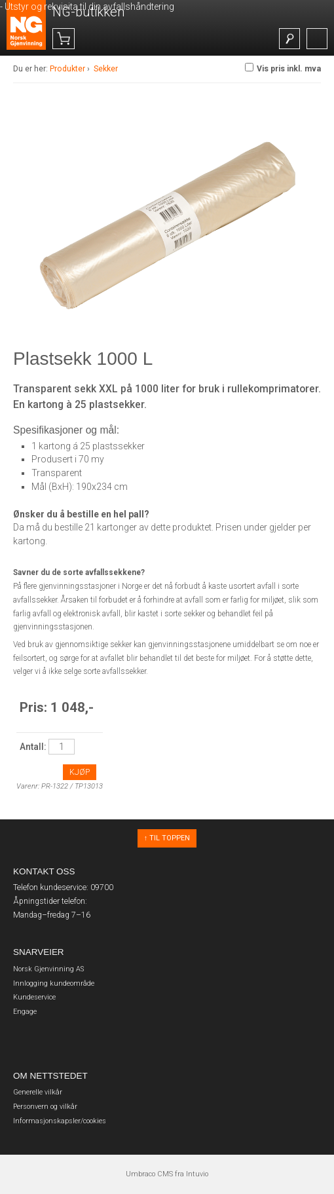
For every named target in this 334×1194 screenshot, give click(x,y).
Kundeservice (34, 997)
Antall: (33, 746)
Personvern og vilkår (45, 1106)
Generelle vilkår (37, 1092)
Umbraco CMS (149, 1174)
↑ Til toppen (167, 838)
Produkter (67, 68)
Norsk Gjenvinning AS (48, 969)
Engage (25, 1011)
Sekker (106, 68)
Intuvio (197, 1174)
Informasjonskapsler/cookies (59, 1121)
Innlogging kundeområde (53, 983)
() (74, 39)
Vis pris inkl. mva (283, 68)
